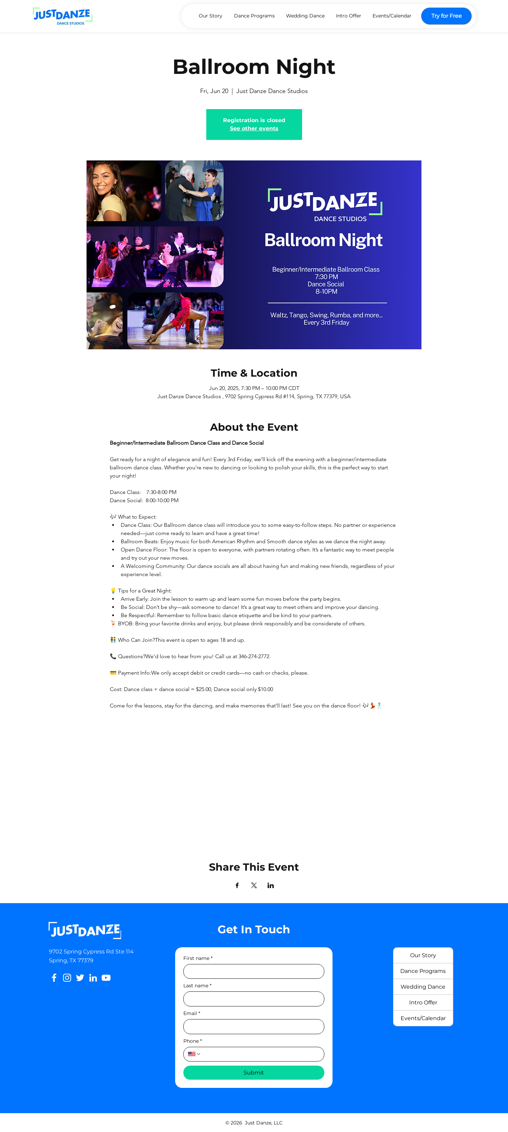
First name (197, 958)
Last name (197, 986)
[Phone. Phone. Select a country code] (194, 1054)
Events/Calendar (423, 1018)
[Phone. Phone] (260, 1054)
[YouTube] (106, 977)
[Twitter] (80, 977)
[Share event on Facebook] (237, 885)
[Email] (252, 1026)
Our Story (423, 955)
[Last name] (252, 999)
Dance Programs (423, 971)
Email (191, 1013)
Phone (192, 1041)
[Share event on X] (254, 885)
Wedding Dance (423, 987)
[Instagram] (67, 977)
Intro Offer (423, 1002)
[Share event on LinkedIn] (271, 885)
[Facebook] (54, 977)
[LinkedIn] (93, 977)
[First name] (252, 971)
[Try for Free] (446, 16)
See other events (254, 128)
